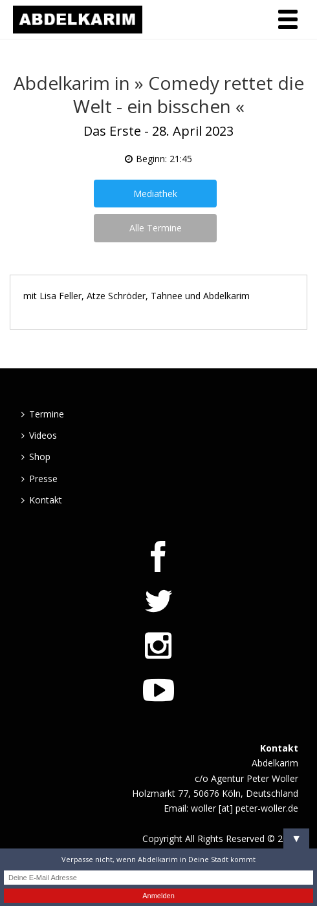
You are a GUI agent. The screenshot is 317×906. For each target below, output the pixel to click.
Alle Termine (155, 228)
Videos (39, 435)
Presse (39, 478)
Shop (35, 456)
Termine (42, 414)
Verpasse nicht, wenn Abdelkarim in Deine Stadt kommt (158, 859)
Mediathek (155, 193)
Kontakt (41, 500)
